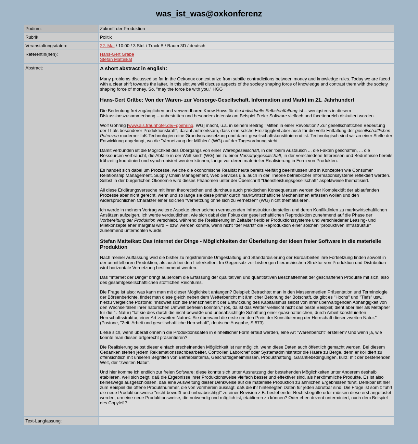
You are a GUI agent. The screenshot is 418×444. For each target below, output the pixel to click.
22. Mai (107, 45)
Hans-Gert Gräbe (117, 54)
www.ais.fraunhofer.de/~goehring (160, 125)
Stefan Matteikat (116, 59)
